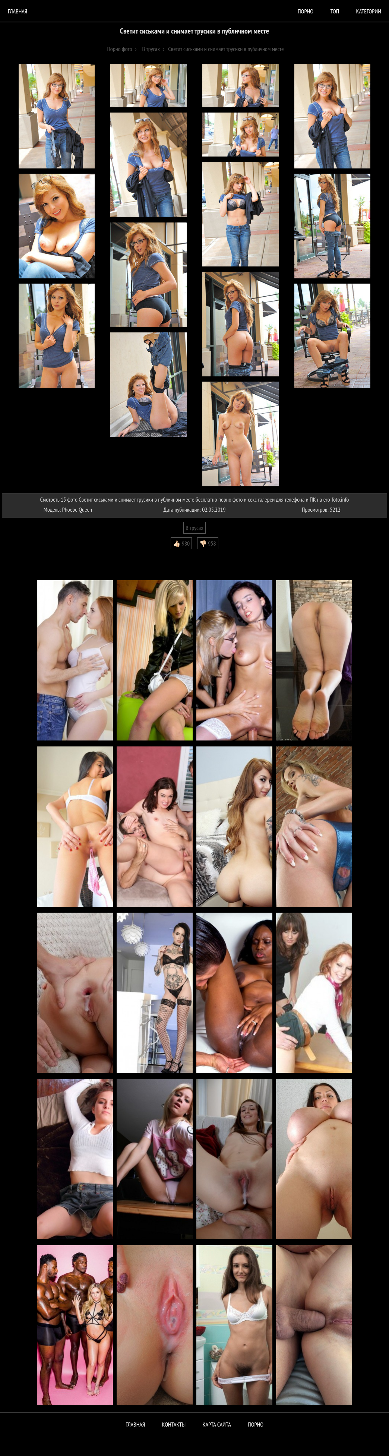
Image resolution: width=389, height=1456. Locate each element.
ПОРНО (255, 1424)
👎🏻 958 (207, 543)
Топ (334, 11)
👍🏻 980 (181, 543)
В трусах (194, 527)
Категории (368, 11)
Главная (17, 11)
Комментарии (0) (24, 555)
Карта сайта (217, 1424)
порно (305, 11)
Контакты (174, 1424)
